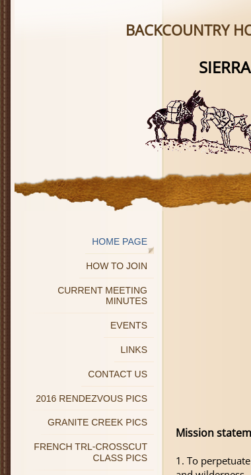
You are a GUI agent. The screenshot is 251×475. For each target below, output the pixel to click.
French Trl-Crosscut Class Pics (90, 452)
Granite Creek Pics (97, 422)
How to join (116, 266)
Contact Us (117, 374)
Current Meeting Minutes (102, 296)
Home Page (119, 241)
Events (128, 325)
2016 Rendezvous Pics (91, 398)
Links (134, 349)
